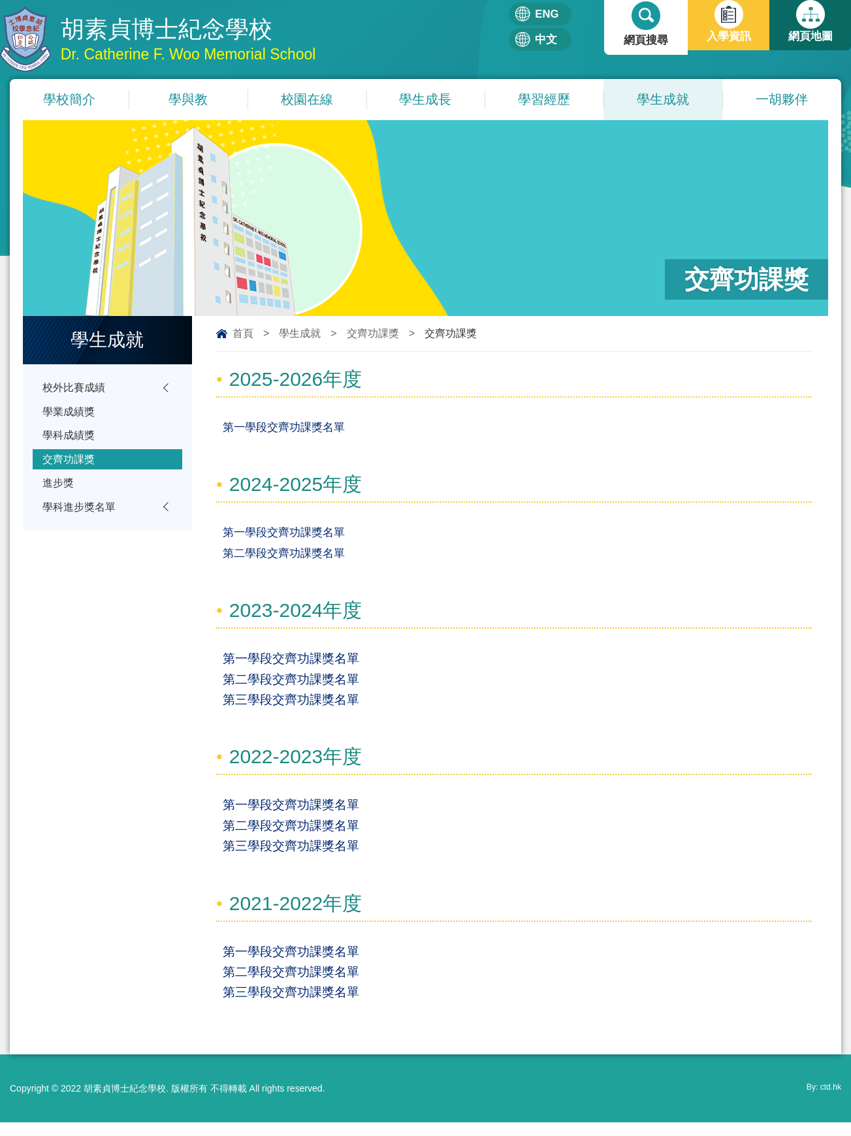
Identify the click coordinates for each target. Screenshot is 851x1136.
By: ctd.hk (821, 1102)
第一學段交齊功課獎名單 (284, 428)
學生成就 (663, 100)
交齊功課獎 (373, 333)
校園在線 (307, 100)
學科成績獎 (70, 440)
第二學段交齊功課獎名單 (284, 556)
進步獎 (59, 490)
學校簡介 (69, 100)
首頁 (243, 333)
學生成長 (425, 100)
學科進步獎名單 (81, 516)
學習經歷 (544, 100)
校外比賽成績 (75, 389)
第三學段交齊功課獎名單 (291, 706)
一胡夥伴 (782, 100)
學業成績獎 (70, 414)
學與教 (188, 100)
